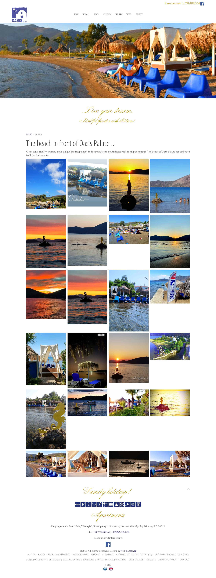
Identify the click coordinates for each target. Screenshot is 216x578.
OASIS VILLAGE (136, 560)
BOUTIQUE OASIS (71, 560)
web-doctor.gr (128, 550)
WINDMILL (96, 554)
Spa (109, 565)
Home (29, 134)
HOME (76, 14)
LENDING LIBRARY (37, 560)
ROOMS (86, 14)
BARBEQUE (88, 560)
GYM (135, 554)
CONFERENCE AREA (164, 554)
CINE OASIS (182, 554)
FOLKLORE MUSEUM (58, 554)
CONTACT (139, 14)
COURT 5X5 (146, 554)
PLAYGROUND (122, 554)
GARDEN (108, 554)
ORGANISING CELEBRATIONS (111, 560)
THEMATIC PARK (79, 554)
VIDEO (128, 14)
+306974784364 (101, 532)
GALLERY (119, 14)
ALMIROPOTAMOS (168, 560)
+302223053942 (120, 532)
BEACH (96, 14)
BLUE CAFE (54, 560)
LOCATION (107, 14)
